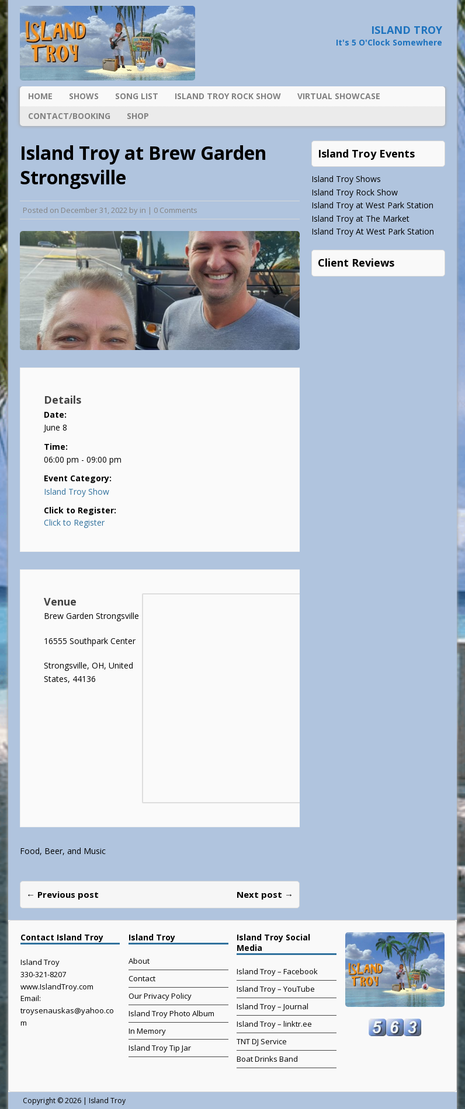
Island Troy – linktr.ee (274, 1024)
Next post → (265, 894)
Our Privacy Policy (160, 996)
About (139, 961)
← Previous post (62, 894)
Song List (136, 96)
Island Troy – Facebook (277, 971)
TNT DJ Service (262, 1041)
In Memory (147, 1031)
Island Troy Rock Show (228, 96)
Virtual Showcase (338, 96)
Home (40, 96)
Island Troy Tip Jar (160, 1047)
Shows (84, 96)
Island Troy (107, 1100)
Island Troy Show (76, 491)
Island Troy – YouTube (276, 989)
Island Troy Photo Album (171, 1013)
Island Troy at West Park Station (372, 205)
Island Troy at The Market (360, 218)
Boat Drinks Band (267, 1059)
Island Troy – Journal (272, 1006)
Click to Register (74, 522)
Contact (142, 978)
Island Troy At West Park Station (372, 231)
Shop (138, 115)
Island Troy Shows (346, 178)
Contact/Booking (69, 115)
